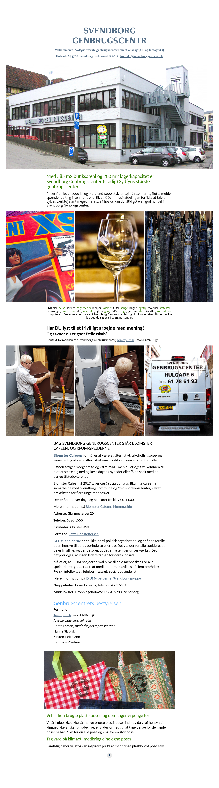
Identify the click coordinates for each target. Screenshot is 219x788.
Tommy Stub (125, 340)
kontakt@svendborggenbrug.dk (141, 56)
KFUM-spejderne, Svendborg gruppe (113, 578)
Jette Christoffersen (84, 534)
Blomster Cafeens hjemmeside (109, 506)
